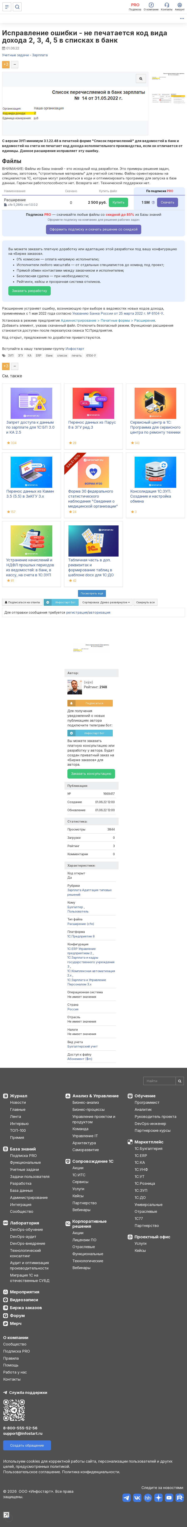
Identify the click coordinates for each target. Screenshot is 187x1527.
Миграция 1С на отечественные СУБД (30, 1278)
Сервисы (80, 1182)
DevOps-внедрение (27, 1243)
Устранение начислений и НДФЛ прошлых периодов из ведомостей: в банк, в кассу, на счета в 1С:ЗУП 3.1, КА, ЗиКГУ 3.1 (30, 570)
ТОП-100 (18, 1130)
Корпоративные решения (89, 1224)
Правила (11, 1358)
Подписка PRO (23, 1155)
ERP (38, 355)
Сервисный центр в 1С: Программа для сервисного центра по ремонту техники (155, 427)
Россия (72, 1009)
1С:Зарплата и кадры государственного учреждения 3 (90, 961)
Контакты (12, 1379)
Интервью (19, 1123)
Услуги (78, 1189)
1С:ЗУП (141, 1190)
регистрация (76, 612)
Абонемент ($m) (79, 1059)
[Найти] (180, 1081)
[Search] (163, 1081)
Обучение (145, 1095)
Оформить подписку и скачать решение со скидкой (93, 229)
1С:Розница (145, 1183)
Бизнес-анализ (85, 1102)
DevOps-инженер (150, 1123)
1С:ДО (140, 1197)
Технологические (87, 1261)
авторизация (99, 612)
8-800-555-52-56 (20, 1428)
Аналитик (143, 1109)
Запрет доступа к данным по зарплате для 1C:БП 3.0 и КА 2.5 (30, 427)
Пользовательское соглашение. (32, 1472)
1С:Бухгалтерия (148, 1148)
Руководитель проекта (155, 1116)
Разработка (20, 1183)
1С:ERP (141, 1155)
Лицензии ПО (84, 1240)
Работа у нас (15, 1372)
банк (49, 355)
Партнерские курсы (153, 1130)
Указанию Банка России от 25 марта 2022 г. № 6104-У (117, 313)
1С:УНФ (141, 1169)
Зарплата (74, 890)
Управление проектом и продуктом (93, 1119)
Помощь (11, 1365)
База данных (21, 1190)
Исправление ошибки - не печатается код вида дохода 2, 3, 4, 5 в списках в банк (84, 36)
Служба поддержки (28, 1392)
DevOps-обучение (26, 1229)
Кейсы (78, 1196)
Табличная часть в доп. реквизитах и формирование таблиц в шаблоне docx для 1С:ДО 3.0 (91, 570)
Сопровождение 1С (93, 1161)
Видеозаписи (24, 1299)
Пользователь (78, 911)
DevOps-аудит (23, 1236)
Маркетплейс (149, 1141)
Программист (147, 1102)
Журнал (18, 1095)
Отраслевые (83, 1247)
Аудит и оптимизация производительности (29, 1265)
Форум (17, 1315)
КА (29, 355)
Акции (77, 1168)
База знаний (23, 1149)
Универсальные (148, 1204)
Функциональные (25, 1162)
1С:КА (140, 1162)
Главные (17, 1109)
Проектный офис (152, 1236)
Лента (15, 1116)
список (62, 355)
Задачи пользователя (30, 1176)
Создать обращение (27, 1445)
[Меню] (6, 6)
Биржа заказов (26, 1307)
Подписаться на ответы (22, 602)
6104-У (91, 355)
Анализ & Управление (95, 1095)
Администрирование (29, 1197)
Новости (18, 1102)
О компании (15, 1337)
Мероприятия (24, 1291)
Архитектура (84, 1143)
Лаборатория (24, 1222)
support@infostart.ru (22, 1433)
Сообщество (21, 1211)
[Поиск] (17, 6)
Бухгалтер (75, 907)
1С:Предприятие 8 (81, 936)
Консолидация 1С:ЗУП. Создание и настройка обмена (150, 496)
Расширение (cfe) (80, 924)
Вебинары (81, 1210)
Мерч (15, 1323)
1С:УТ (140, 1176)
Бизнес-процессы (88, 1109)
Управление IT (85, 1136)
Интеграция (20, 1204)
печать (77, 355)
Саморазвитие (85, 1150)
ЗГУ (20, 355)
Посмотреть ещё (92, 593)
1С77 (139, 1218)
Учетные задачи (24, 1169)
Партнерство (84, 1203)
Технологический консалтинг (25, 1253)
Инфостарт (75, 349)
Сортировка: (106, 602)
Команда (80, 1129)
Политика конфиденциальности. (91, 1472)
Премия (17, 1137)
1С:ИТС (78, 1175)
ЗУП (11, 355)
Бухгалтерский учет (82, 1046)
